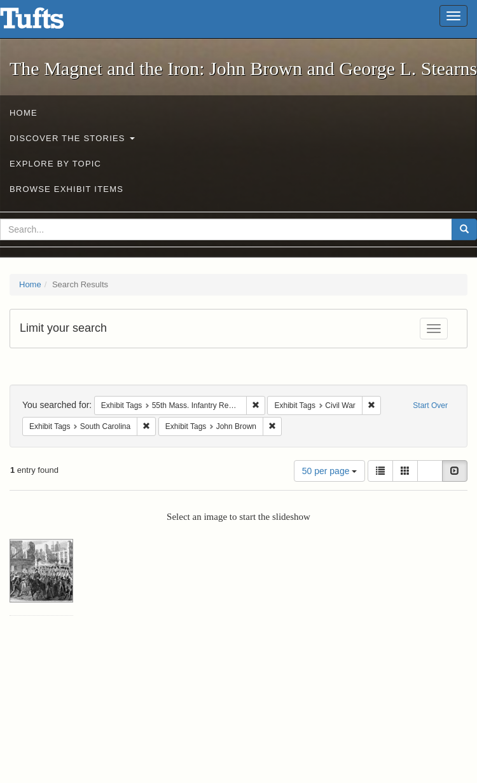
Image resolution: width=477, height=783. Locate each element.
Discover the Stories (72, 138)
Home (24, 113)
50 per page (329, 471)
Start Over (430, 405)
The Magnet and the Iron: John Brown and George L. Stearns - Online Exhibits (47, 22)
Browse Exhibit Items (66, 189)
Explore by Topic (55, 163)
